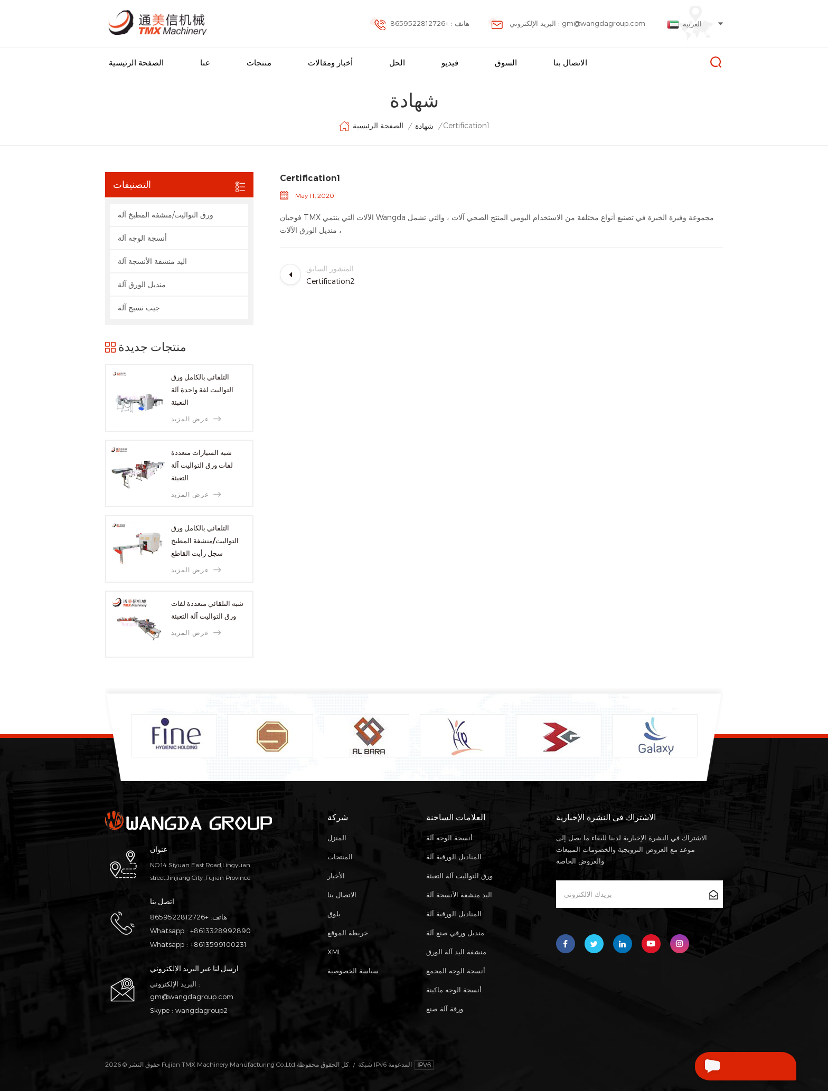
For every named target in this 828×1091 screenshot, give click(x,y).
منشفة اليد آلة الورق (456, 951)
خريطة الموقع (347, 932)
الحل (397, 63)
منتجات (259, 63)
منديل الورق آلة (142, 284)
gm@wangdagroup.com (191, 996)
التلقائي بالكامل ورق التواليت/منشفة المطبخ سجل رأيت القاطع (205, 540)
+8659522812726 (179, 917)
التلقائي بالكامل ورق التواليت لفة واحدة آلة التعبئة (202, 389)
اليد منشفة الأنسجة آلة (152, 261)
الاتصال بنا (570, 63)
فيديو (449, 63)
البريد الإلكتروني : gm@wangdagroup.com (566, 24)
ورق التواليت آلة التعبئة (459, 875)
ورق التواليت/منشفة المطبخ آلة (165, 214)
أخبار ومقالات (330, 63)
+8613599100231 (218, 944)
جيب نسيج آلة (139, 307)
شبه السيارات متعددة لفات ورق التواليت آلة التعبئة (202, 465)
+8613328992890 (220, 930)
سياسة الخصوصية (353, 970)
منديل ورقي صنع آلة (455, 932)
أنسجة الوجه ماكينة (454, 989)
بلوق (334, 913)
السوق (506, 63)
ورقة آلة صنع (444, 1008)
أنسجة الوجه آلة (142, 237)
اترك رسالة (723, 1066)
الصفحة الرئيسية (136, 63)
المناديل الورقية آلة (454, 856)
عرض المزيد (196, 419)
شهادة (424, 125)
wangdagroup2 (201, 1010)
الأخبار (336, 875)
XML (334, 951)
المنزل (336, 837)
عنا (205, 63)
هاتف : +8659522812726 (419, 24)
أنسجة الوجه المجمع (455, 970)
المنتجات (340, 856)
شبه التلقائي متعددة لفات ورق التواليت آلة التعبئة (207, 609)
